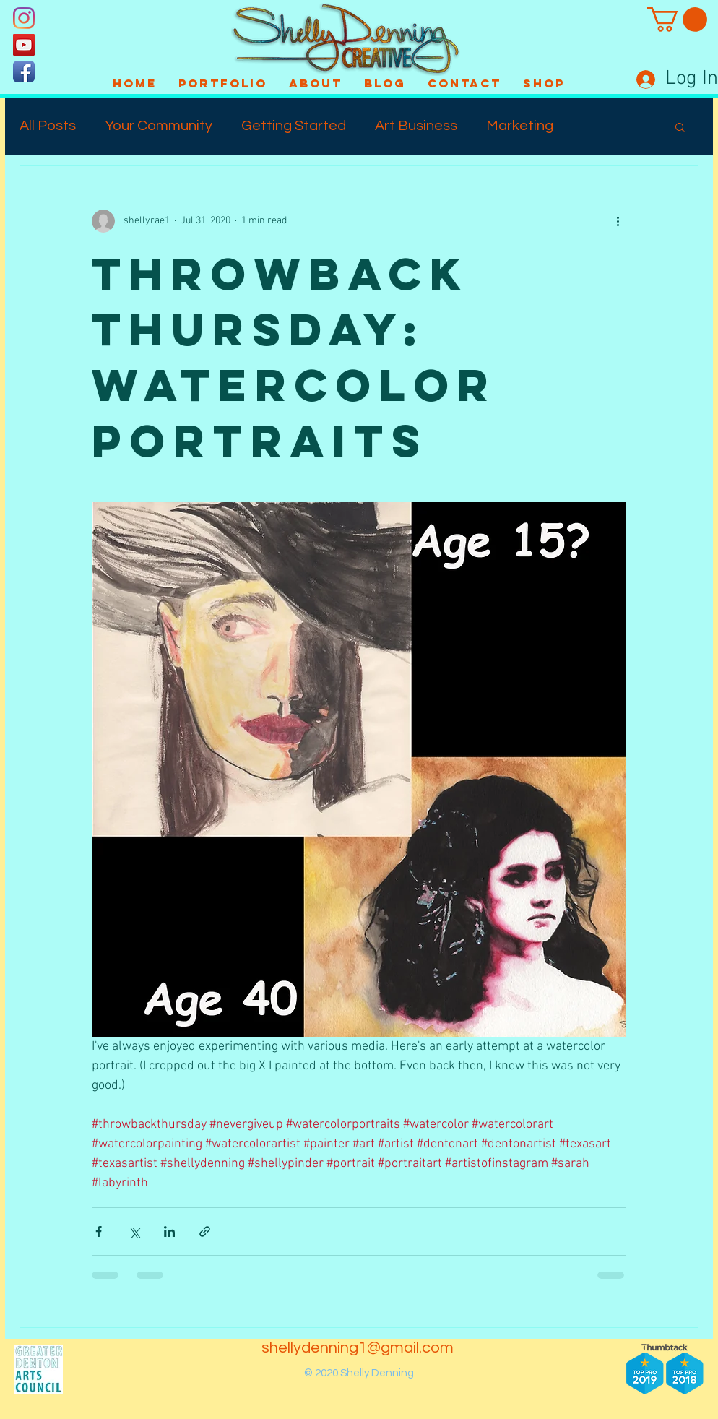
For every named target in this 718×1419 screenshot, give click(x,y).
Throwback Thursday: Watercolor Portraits (294, 357)
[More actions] (617, 221)
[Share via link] (205, 1231)
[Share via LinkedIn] (169, 1231)
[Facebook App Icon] (24, 71)
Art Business (416, 125)
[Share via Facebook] (98, 1231)
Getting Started (293, 125)
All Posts (48, 125)
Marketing (519, 125)
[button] (677, 19)
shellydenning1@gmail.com (357, 1348)
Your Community (158, 125)
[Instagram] (24, 18)
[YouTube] (24, 45)
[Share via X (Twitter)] (134, 1231)
